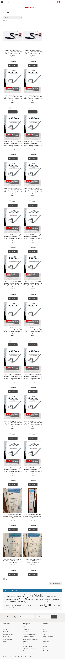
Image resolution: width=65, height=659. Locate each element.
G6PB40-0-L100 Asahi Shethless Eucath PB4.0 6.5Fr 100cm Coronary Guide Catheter (32, 561)
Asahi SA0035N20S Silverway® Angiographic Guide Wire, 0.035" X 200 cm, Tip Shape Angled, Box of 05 (13, 144)
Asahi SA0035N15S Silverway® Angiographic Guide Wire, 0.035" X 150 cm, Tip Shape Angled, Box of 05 (13, 97)
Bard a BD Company (28, 636)
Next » (8, 579)
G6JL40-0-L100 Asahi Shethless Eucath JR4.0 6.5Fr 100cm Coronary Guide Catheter (32, 516)
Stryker (6, 608)
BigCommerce (33, 656)
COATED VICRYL (47, 599)
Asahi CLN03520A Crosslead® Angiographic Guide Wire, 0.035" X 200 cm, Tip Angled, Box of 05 (13, 52)
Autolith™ (53, 596)
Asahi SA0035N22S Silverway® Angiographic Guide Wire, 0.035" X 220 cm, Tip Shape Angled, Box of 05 (33, 144)
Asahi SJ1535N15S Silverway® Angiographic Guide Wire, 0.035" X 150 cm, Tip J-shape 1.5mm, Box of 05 (12, 237)
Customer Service (8, 634)
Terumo (15, 608)
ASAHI (49, 596)
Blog (4, 641)
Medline (12, 605)
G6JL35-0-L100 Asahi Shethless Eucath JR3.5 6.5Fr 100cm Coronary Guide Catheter (12, 516)
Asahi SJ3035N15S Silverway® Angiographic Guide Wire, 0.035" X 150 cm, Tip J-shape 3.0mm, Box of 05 (12, 377)
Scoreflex (54, 605)
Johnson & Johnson (42, 602)
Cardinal (36, 599)
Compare (13, 61)
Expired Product (27, 646)
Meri (23, 605)
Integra (35, 602)
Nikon (34, 605)
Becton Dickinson (26, 599)
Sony (58, 605)
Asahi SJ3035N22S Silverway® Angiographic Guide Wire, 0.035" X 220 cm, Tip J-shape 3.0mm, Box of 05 (32, 423)
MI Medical (6, 636)
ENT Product (26, 627)
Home (4, 627)
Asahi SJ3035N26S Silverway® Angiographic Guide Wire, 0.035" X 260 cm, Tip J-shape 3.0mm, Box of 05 (12, 470)
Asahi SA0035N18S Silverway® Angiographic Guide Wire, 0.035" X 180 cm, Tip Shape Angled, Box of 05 (33, 97)
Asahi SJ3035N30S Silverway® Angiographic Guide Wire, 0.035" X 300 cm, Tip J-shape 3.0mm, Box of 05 (32, 470)
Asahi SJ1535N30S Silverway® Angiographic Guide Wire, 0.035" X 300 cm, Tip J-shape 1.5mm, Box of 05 (32, 330)
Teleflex (11, 608)
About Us (5, 632)
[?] (19, 590)
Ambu (17, 596)
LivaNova (49, 602)
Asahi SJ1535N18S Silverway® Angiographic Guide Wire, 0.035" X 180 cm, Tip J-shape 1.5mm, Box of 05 (32, 237)
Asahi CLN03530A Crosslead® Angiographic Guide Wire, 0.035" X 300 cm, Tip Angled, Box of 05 (33, 52)
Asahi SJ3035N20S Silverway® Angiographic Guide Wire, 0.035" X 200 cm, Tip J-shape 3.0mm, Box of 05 (12, 423)
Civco (41, 599)
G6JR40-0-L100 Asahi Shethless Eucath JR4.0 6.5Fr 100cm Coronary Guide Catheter (12, 561)
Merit (25, 605)
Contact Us (6, 629)
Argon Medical (34, 595)
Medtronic (18, 606)
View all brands (47, 651)
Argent (20, 596)
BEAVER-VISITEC (13, 599)
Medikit (7, 605)
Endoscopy (26, 641)
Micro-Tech (30, 605)
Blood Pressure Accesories (30, 639)
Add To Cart (12, 65)
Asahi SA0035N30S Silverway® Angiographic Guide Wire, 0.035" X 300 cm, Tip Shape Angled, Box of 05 (33, 190)
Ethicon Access (27, 629)
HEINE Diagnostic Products (30, 649)
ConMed (54, 599)
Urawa (19, 608)
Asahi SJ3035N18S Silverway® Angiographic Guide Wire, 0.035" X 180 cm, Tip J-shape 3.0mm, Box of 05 (32, 377)
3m (5, 596)
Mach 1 (54, 602)
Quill (47, 605)
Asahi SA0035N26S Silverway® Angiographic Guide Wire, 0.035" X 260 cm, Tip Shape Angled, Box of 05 (13, 190)
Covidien (12, 601)
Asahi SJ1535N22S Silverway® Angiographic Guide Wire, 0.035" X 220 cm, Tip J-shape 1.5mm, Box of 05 (32, 284)
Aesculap (13, 596)
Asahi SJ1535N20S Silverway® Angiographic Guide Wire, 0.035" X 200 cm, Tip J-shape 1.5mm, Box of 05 (12, 284)
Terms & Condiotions (8, 639)
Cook (57, 599)
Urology (25, 632)
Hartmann (30, 602)
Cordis (6, 602)
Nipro (38, 605)
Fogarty (26, 602)
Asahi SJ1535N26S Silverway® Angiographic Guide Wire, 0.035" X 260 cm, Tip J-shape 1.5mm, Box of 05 (12, 330)
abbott (8, 596)
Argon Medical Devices (29, 634)
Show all (25, 651)
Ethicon (20, 601)
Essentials (26, 644)
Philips (42, 605)
